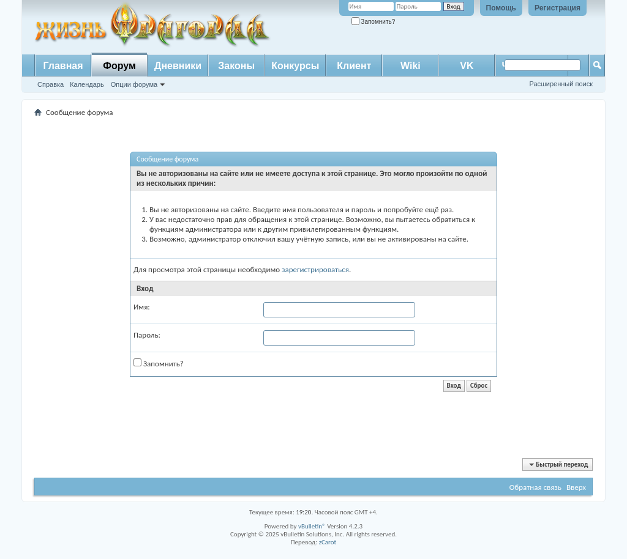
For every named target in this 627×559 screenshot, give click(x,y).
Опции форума (134, 84)
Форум (119, 66)
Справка (50, 84)
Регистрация (557, 8)
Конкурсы (295, 66)
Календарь (87, 84)
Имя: (141, 306)
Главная (63, 66)
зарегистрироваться (315, 269)
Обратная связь (535, 487)
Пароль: (146, 334)
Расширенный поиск (561, 83)
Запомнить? (373, 21)
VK (466, 66)
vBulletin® (312, 526)
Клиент (354, 66)
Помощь (501, 8)
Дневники (177, 66)
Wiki (410, 66)
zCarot (328, 542)
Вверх (576, 487)
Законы (236, 66)
